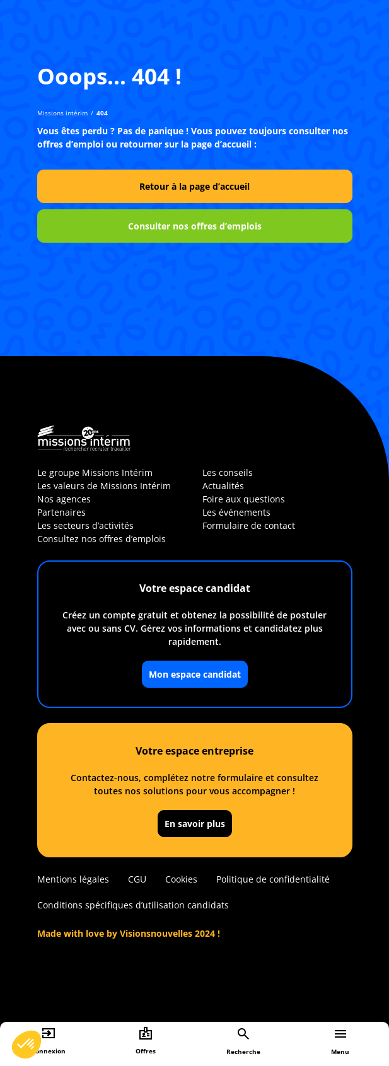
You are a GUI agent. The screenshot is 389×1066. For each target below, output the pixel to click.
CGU (137, 879)
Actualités (223, 486)
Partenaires (61, 512)
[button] (26, 1044)
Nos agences (64, 499)
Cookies (181, 879)
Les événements (236, 512)
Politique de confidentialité (273, 879)
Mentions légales (73, 879)
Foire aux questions (243, 499)
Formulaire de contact (248, 525)
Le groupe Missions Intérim (95, 472)
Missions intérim (62, 112)
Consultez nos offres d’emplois (101, 539)
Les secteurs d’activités (85, 525)
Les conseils (227, 472)
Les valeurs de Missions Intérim (104, 486)
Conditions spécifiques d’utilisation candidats (133, 905)
